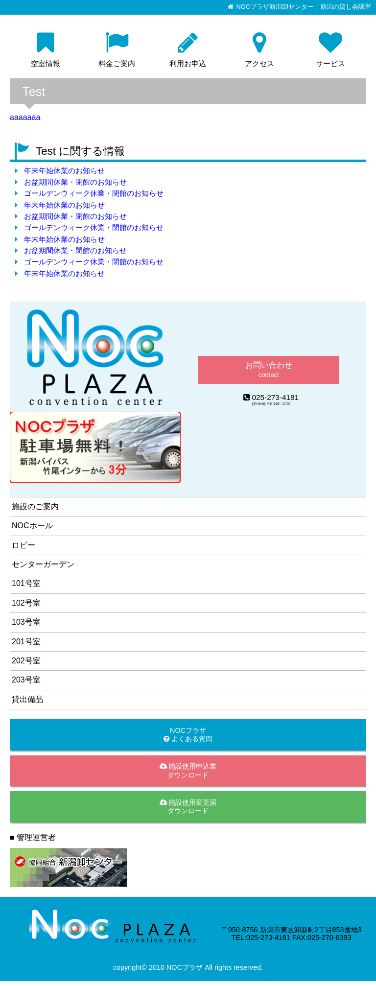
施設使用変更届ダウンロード (188, 806)
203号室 (26, 680)
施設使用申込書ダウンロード (188, 770)
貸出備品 (27, 699)
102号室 (26, 603)
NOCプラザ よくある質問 (188, 735)
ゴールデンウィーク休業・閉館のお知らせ (94, 193)
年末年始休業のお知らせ (64, 170)
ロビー (23, 545)
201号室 (26, 641)
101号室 (26, 583)
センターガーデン (43, 564)
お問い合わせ (268, 369)
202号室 (26, 661)
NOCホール (32, 525)
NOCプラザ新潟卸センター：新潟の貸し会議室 (303, 6)
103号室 (26, 622)
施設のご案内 (35, 506)
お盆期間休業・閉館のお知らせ (75, 182)
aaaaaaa (25, 117)
